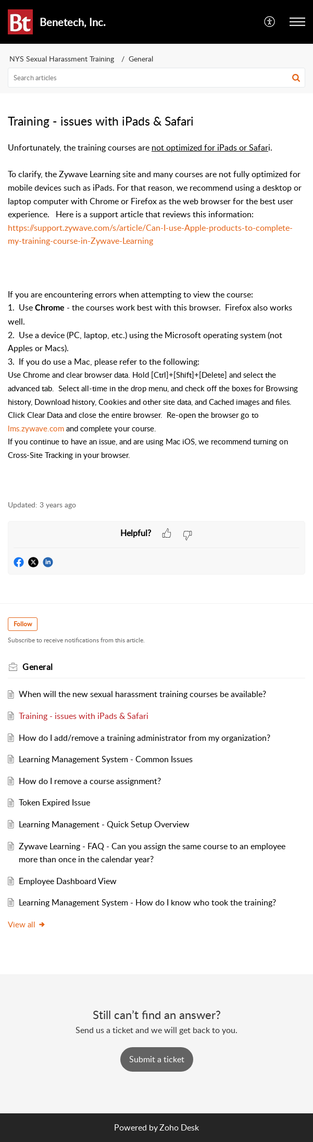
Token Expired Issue (54, 802)
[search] (156, 78)
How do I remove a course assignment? (90, 781)
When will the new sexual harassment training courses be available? (142, 694)
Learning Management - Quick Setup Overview (104, 824)
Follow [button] (23, 623)
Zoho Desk (179, 1127)
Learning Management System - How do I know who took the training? (147, 902)
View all (27, 924)
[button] (270, 22)
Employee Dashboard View (68, 881)
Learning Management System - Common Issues (106, 759)
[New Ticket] (156, 1059)
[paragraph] (156, 314)
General (141, 59)
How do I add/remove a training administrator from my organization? (144, 737)
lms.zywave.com (36, 428)
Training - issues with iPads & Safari (83, 716)
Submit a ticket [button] (156, 1059)
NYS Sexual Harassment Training (61, 59)
